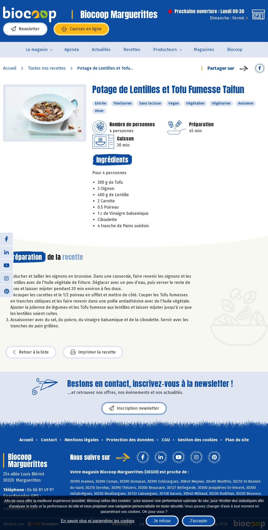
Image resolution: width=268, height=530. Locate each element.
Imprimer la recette (93, 352)
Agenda (71, 49)
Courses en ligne (81, 29)
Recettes (131, 49)
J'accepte (198, 521)
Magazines (204, 49)
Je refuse (162, 521)
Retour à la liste (31, 352)
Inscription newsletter (134, 408)
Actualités (101, 49)
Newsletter (25, 29)
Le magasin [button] (37, 49)
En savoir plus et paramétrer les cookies (98, 521)
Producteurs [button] (165, 49)
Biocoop (234, 49)
